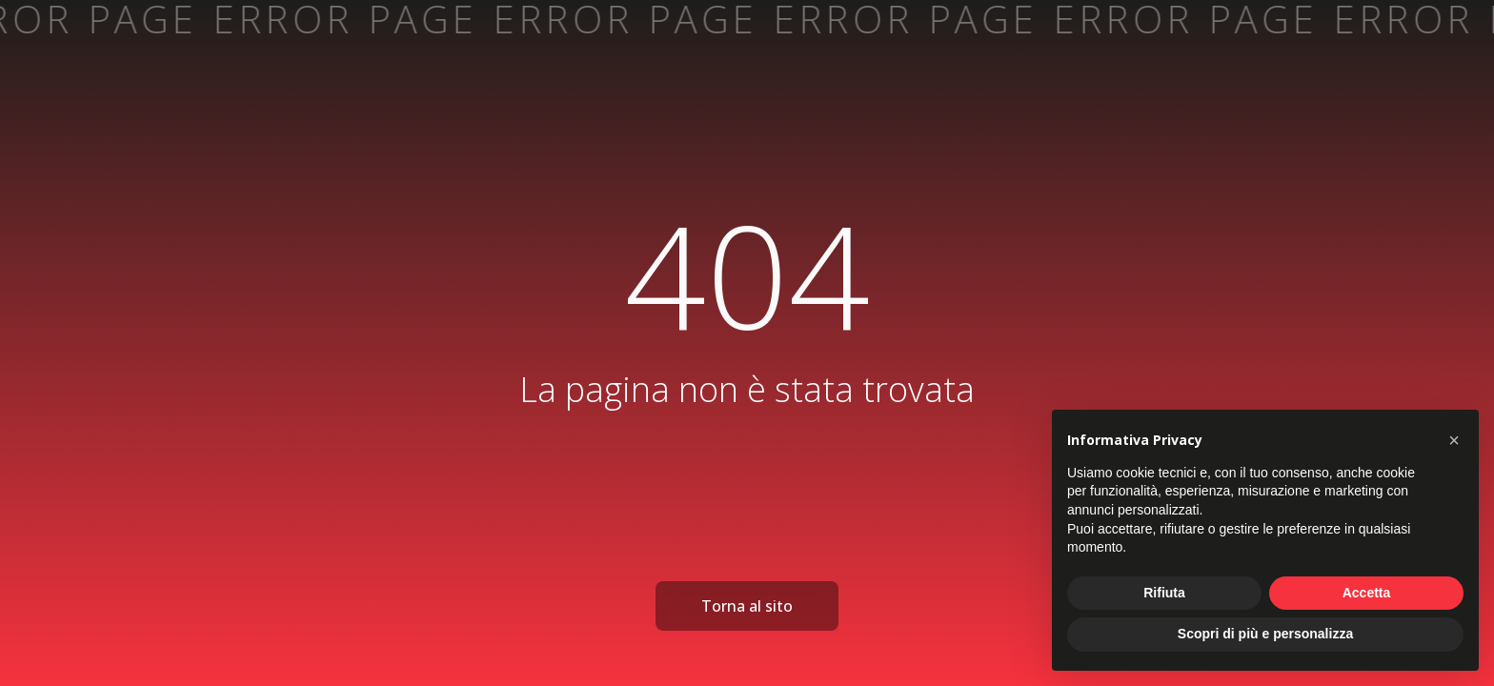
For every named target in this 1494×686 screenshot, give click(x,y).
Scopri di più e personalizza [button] (1265, 633)
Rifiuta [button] (1164, 592)
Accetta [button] (1367, 592)
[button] (1454, 440)
